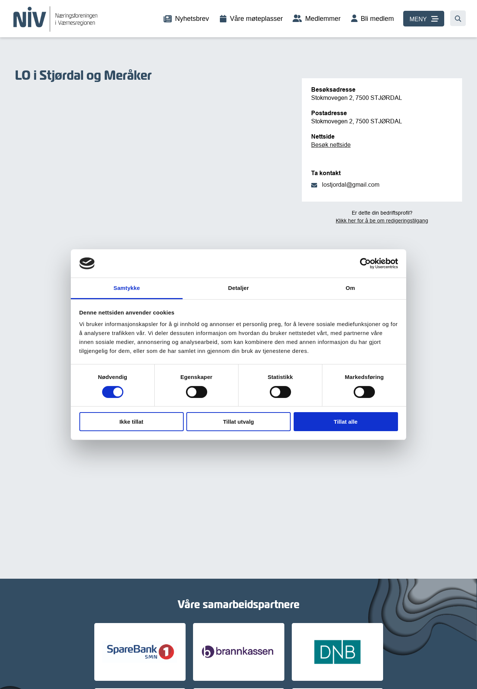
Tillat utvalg (238, 421)
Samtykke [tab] (127, 288)
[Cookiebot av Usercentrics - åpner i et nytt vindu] (365, 263)
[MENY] (423, 18)
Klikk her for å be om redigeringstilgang (382, 221)
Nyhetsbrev (192, 18)
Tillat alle (346, 421)
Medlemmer (323, 18)
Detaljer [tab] (238, 288)
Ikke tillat (131, 421)
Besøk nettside (331, 144)
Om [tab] (350, 288)
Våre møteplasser (256, 18)
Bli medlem (377, 18)
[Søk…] (458, 18)
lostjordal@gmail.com (350, 184)
